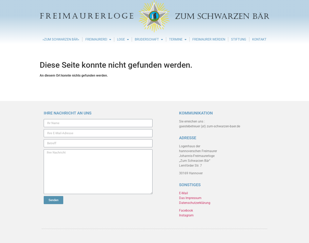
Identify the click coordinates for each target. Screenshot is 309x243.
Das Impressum (190, 198)
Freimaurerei (98, 39)
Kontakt (259, 39)
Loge (123, 39)
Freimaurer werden (208, 39)
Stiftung (238, 39)
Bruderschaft (149, 39)
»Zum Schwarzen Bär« (61, 39)
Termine (178, 39)
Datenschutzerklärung (194, 203)
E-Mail (183, 193)
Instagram (186, 215)
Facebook (186, 210)
